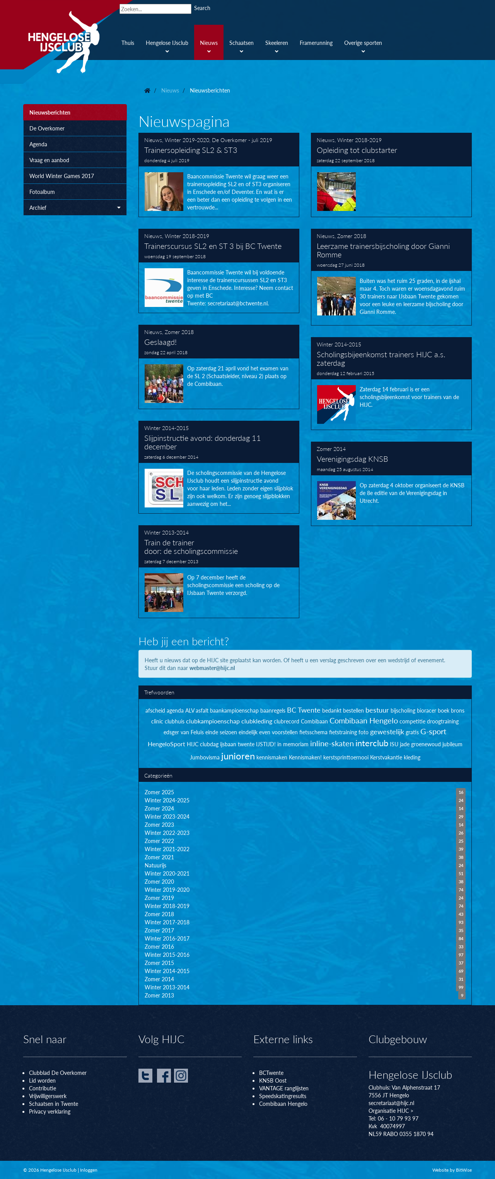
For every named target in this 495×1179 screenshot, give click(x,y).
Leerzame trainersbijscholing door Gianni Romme (391, 277)
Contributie (42, 1088)
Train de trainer (218, 571)
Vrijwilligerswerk (48, 1096)
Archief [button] (75, 207)
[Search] (155, 9)
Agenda (38, 144)
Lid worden (42, 1080)
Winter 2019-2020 (187, 140)
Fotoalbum (42, 191)
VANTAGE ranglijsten (284, 1088)
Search (202, 8)
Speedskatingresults (282, 1096)
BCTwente (271, 1072)
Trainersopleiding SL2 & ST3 (218, 175)
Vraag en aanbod (49, 160)
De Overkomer (47, 128)
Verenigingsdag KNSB (391, 484)
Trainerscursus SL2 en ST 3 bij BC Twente (218, 271)
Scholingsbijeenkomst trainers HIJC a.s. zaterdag (391, 383)
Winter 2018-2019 (359, 140)
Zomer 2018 (351, 236)
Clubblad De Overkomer (58, 1072)
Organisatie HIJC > (391, 1110)
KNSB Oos (272, 1080)
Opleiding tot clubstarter (391, 175)
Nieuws (153, 140)
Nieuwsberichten (49, 112)
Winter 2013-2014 (166, 532)
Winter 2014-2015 (339, 344)
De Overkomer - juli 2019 (242, 140)
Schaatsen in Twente (53, 1103)
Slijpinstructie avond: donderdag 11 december (218, 467)
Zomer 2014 (331, 448)
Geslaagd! (218, 367)
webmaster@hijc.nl (212, 668)
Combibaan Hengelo (283, 1103)
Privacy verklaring (49, 1111)
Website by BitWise (452, 1170)
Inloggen (88, 1170)
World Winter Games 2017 (61, 176)
